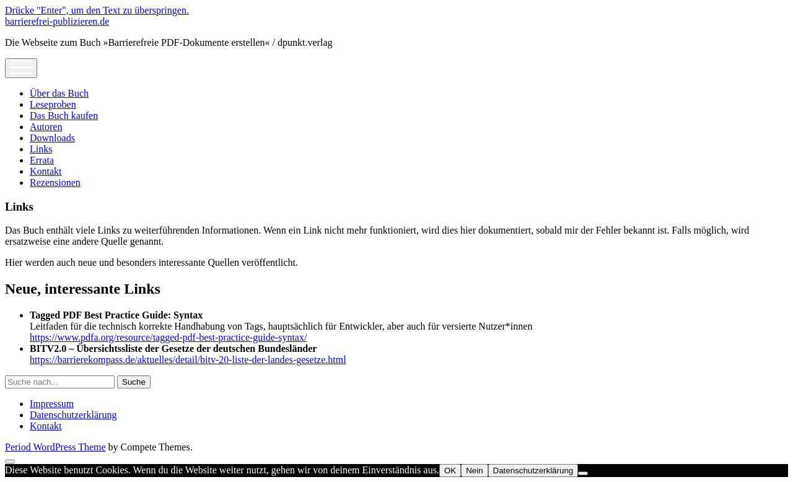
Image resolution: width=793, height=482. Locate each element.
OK (450, 470)
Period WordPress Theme (55, 447)
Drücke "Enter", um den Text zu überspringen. (97, 10)
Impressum (52, 403)
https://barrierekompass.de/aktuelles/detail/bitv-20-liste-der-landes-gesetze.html (188, 359)
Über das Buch (59, 93)
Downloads (52, 138)
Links (41, 149)
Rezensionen (55, 182)
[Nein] (583, 473)
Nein (474, 470)
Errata (42, 160)
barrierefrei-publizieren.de (57, 21)
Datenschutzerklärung (73, 415)
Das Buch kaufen (64, 115)
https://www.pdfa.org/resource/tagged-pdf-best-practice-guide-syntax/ (168, 337)
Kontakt (46, 171)
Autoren (46, 126)
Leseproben (53, 104)
